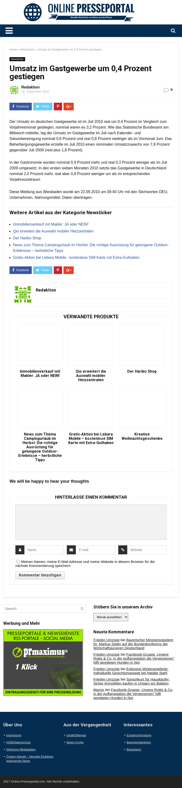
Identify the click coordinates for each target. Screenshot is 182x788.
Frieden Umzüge (106, 640)
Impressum (13, 735)
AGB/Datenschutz (18, 742)
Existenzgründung (139, 735)
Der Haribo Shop (27, 238)
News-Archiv (75, 742)
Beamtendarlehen (139, 742)
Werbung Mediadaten (21, 749)
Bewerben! (134, 749)
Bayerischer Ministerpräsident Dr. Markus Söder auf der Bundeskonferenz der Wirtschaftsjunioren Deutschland (133, 644)
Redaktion (30, 87)
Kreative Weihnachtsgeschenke (142, 436)
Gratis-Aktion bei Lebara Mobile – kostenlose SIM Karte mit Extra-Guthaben (91, 438)
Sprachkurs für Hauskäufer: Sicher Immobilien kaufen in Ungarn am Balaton (131, 681)
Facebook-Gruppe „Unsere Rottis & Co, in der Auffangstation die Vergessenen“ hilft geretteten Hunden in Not (133, 658)
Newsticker (27, 49)
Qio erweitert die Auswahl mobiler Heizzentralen (53, 231)
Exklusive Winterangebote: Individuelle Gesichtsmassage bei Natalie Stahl (130, 671)
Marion (98, 690)
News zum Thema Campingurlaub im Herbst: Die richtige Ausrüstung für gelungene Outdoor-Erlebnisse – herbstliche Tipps (40, 447)
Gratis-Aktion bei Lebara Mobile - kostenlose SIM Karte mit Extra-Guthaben (76, 257)
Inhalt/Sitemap (76, 735)
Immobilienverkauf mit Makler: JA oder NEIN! (50, 224)
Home (13, 49)
